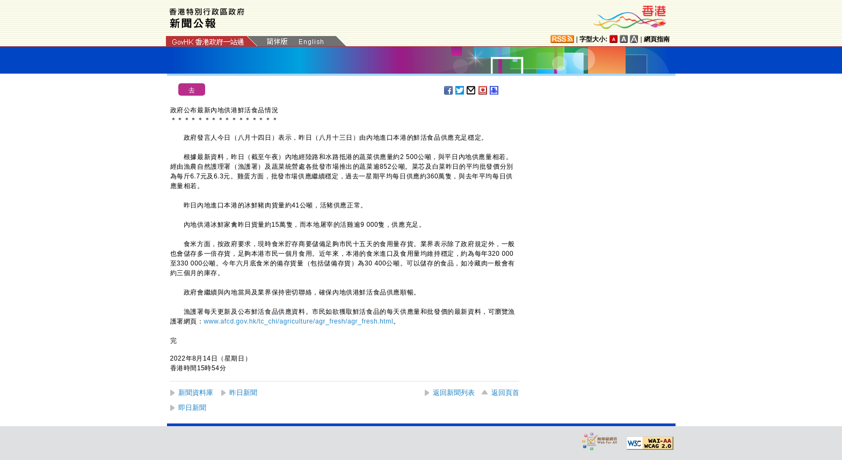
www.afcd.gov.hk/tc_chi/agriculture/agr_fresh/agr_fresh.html (299, 321)
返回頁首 (505, 393)
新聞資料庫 (195, 393)
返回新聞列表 (454, 393)
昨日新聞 (243, 393)
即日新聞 (192, 408)
